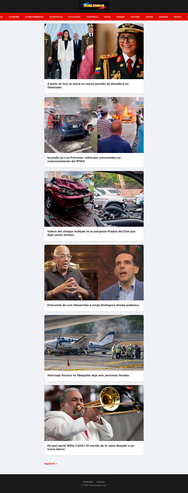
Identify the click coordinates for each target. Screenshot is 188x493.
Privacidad (88, 482)
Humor (149, 17)
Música (178, 17)
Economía (14, 17)
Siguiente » (50, 463)
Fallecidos (74, 17)
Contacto (100, 482)
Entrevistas (56, 17)
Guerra (121, 17)
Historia (135, 17)
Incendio (163, 17)
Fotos (107, 17)
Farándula (92, 17)
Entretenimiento (34, 17)
